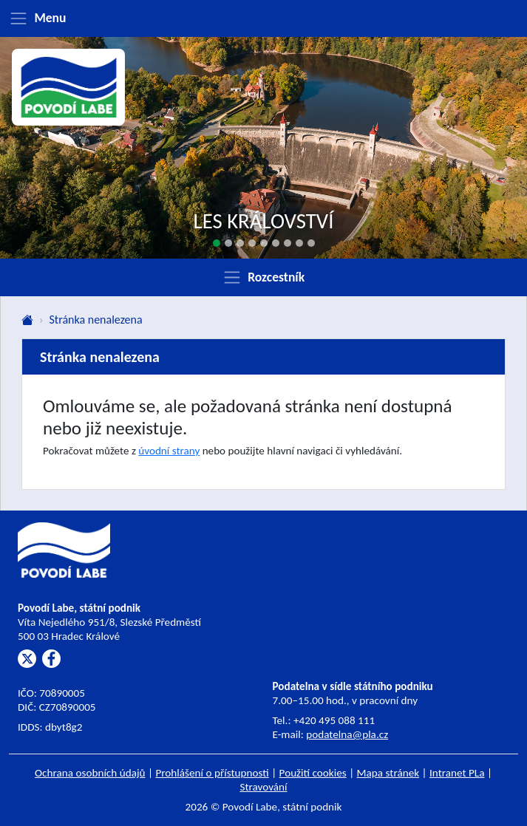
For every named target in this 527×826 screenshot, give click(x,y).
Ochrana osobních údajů (90, 772)
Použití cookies (313, 772)
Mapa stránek (388, 772)
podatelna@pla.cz (347, 734)
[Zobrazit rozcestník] (263, 277)
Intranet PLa (457, 772)
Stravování (263, 786)
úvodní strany (169, 450)
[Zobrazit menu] (263, 18)
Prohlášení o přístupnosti (211, 772)
